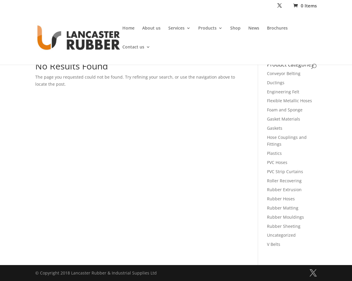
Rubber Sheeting (283, 226)
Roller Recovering (284, 180)
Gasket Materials (283, 119)
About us (151, 28)
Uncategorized (281, 235)
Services (176, 28)
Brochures (277, 28)
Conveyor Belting (283, 73)
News (253, 28)
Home (128, 28)
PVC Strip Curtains (285, 171)
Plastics (274, 153)
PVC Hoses (277, 162)
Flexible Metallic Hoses (289, 100)
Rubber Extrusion (284, 189)
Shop (235, 28)
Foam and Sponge (285, 110)
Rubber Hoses (281, 199)
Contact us (133, 47)
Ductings (275, 82)
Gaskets (274, 128)
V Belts (273, 244)
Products (207, 28)
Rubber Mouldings (285, 217)
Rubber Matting (282, 208)
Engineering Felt (283, 92)
